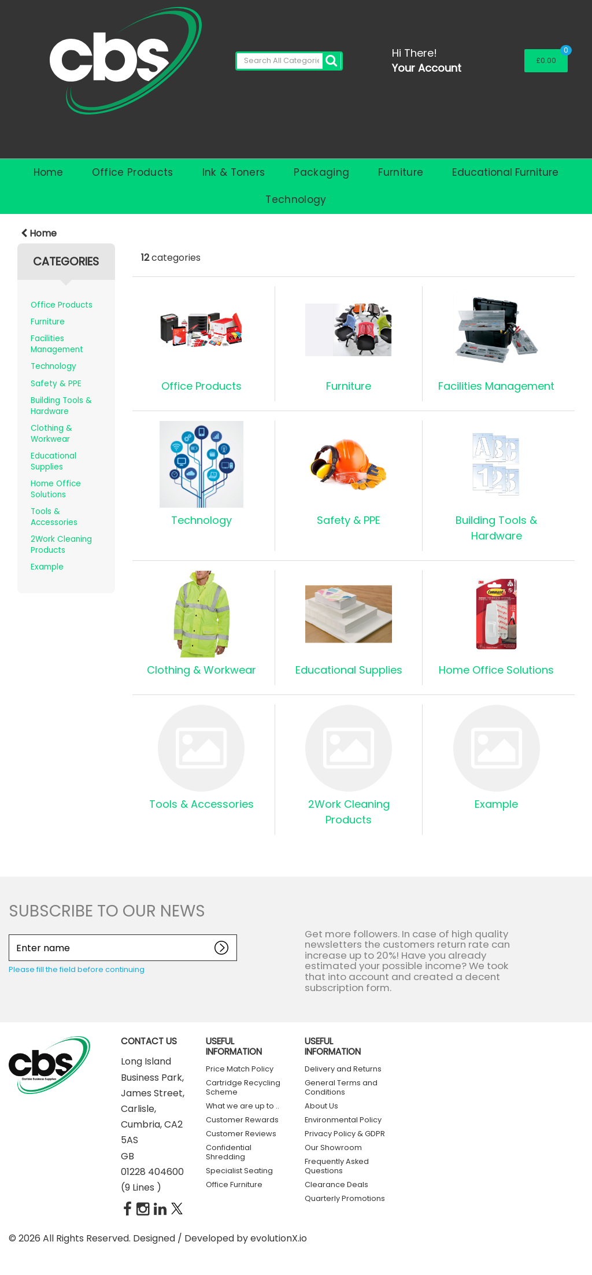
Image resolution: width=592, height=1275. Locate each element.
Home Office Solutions (56, 489)
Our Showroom (333, 1147)
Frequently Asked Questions (337, 1166)
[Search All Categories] (289, 61)
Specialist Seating (239, 1171)
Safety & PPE (56, 383)
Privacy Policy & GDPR (345, 1134)
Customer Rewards (242, 1120)
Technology (295, 199)
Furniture (400, 172)
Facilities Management (57, 344)
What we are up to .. (242, 1106)
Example (47, 566)
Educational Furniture (505, 172)
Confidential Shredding (228, 1152)
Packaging (321, 172)
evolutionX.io (278, 1238)
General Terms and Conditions (341, 1087)
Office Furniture (234, 1184)
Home (48, 172)
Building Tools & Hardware (61, 406)
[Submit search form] (331, 61)
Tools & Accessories (54, 517)
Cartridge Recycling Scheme (243, 1087)
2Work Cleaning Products (61, 545)
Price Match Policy (239, 1069)
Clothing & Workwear (51, 434)
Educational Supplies (53, 461)
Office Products (132, 172)
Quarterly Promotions (345, 1198)
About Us (321, 1106)
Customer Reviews (241, 1134)
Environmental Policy (343, 1120)
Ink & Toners (233, 172)
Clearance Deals (336, 1184)
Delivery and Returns (343, 1069)
